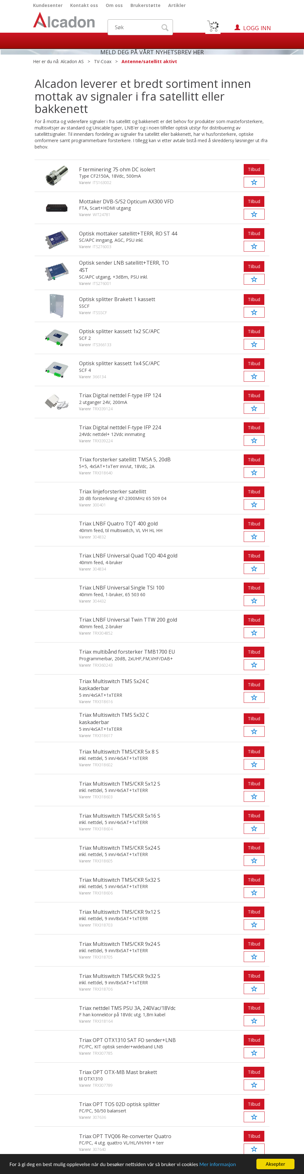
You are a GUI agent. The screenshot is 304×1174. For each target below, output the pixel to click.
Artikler (177, 5)
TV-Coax (102, 61)
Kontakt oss (84, 5)
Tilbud (254, 169)
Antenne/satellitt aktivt (149, 61)
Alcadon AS (72, 61)
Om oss (114, 5)
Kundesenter (48, 5)
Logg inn (257, 28)
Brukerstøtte (145, 5)
